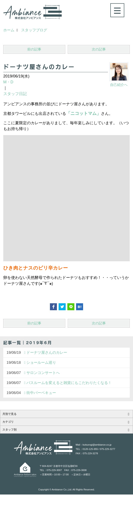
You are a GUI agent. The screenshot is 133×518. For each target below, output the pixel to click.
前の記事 (34, 49)
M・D (8, 82)
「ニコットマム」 (83, 113)
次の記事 (99, 49)
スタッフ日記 (15, 94)
